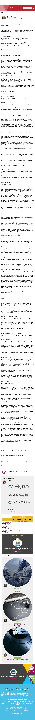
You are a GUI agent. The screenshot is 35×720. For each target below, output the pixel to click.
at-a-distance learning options (28, 694)
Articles (12, 8)
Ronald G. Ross (18, 660)
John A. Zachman (18, 590)
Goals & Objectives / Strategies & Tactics (12, 530)
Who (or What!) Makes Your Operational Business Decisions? (17, 659)
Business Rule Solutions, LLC (18, 710)
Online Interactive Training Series (12, 693)
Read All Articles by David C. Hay (17, 18)
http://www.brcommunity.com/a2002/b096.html (16, 472)
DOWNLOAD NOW (17, 551)
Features (11, 7)
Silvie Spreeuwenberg (18, 625)
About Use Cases (8, 526)
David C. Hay (8, 523)
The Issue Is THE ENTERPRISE (17, 589)
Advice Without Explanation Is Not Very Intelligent (17, 624)
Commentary (17, 588)
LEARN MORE (13, 678)
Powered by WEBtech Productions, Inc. (17, 713)
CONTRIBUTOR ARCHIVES (8, 519)
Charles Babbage (8, 522)
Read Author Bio (9, 18)
